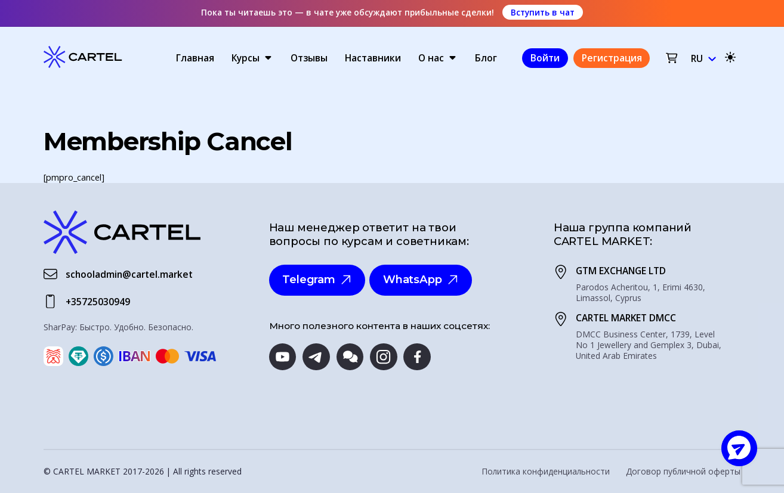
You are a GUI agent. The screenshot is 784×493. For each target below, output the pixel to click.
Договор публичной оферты (683, 471)
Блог (486, 58)
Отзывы (309, 58)
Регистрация (612, 57)
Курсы (246, 58)
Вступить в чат (543, 12)
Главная (195, 58)
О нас (431, 58)
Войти (545, 57)
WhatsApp (420, 279)
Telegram (316, 279)
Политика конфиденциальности (545, 471)
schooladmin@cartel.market (129, 274)
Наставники (373, 58)
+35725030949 (98, 302)
